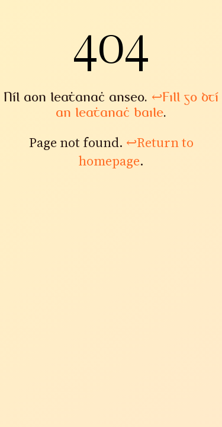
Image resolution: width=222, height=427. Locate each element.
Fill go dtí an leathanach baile (137, 105)
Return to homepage (136, 151)
